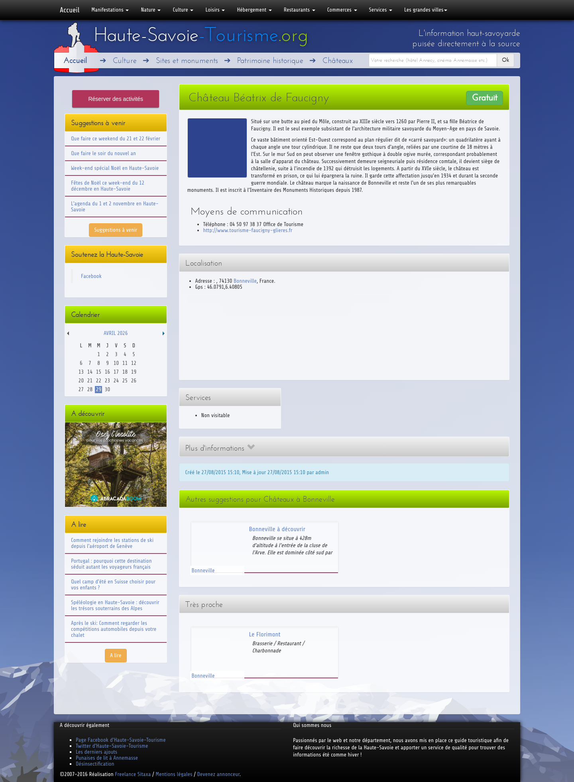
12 (133, 363)
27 (81, 389)
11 (125, 363)
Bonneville (245, 281)
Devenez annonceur (218, 774)
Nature (151, 10)
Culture (183, 10)
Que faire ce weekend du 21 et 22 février (115, 139)
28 (89, 389)
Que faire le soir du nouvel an (103, 153)
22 (98, 381)
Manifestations (110, 10)
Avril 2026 (116, 333)
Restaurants (299, 10)
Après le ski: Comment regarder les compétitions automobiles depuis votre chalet (113, 629)
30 (107, 389)
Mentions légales (173, 774)
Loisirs (215, 10)
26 (133, 381)
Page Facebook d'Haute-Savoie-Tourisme (121, 740)
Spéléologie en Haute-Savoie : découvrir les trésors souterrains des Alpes (115, 605)
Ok (505, 60)
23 (107, 381)
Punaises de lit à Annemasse (107, 758)
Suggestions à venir (115, 230)
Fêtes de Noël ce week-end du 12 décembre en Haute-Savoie (107, 186)
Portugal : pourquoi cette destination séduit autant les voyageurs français (111, 564)
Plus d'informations (220, 448)
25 (125, 381)
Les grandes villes (425, 10)
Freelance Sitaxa (133, 774)
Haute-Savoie (201, 34)
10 (116, 363)
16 (107, 372)
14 (89, 372)
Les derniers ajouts (96, 752)
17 (116, 372)
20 (81, 381)
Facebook (91, 276)
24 (116, 381)
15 (98, 372)
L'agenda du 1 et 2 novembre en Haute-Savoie (115, 207)
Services (380, 10)
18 (125, 372)
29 (98, 389)
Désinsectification (95, 764)
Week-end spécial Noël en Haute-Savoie (115, 168)
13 (81, 372)
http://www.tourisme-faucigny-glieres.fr (248, 230)
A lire (116, 655)
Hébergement (254, 10)
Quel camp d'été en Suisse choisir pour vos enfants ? (113, 585)
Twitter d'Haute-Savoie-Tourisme (112, 746)
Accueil (69, 10)
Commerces (342, 10)
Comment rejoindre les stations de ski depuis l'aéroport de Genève (112, 543)
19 (133, 372)
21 (89, 381)
